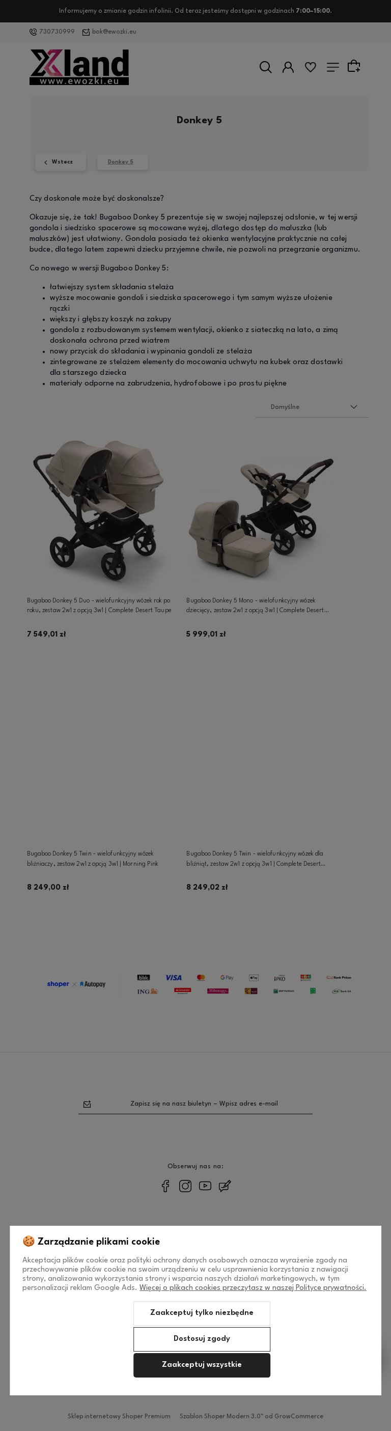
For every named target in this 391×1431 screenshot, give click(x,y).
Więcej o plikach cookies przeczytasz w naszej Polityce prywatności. (253, 1288)
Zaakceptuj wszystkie (202, 1365)
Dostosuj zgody (202, 1339)
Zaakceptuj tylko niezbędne (202, 1313)
